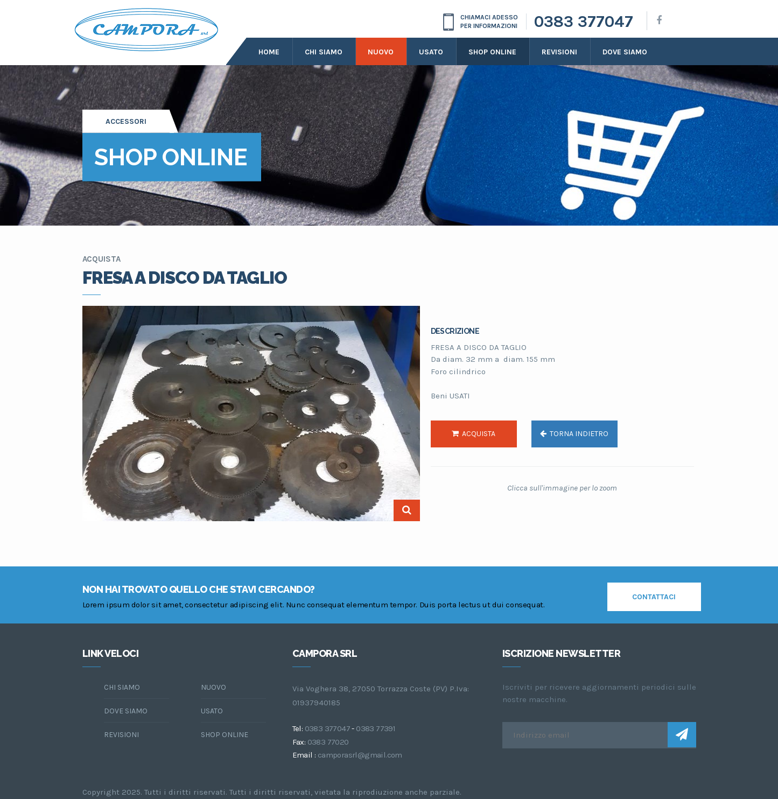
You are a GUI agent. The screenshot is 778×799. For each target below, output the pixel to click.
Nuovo (381, 52)
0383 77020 (328, 742)
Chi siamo (323, 52)
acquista (473, 433)
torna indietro (574, 433)
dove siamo (624, 52)
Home (268, 52)
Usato (431, 52)
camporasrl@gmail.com (360, 755)
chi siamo (122, 687)
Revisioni (559, 52)
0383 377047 (583, 21)
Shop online (492, 52)
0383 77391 (375, 728)
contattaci (654, 596)
